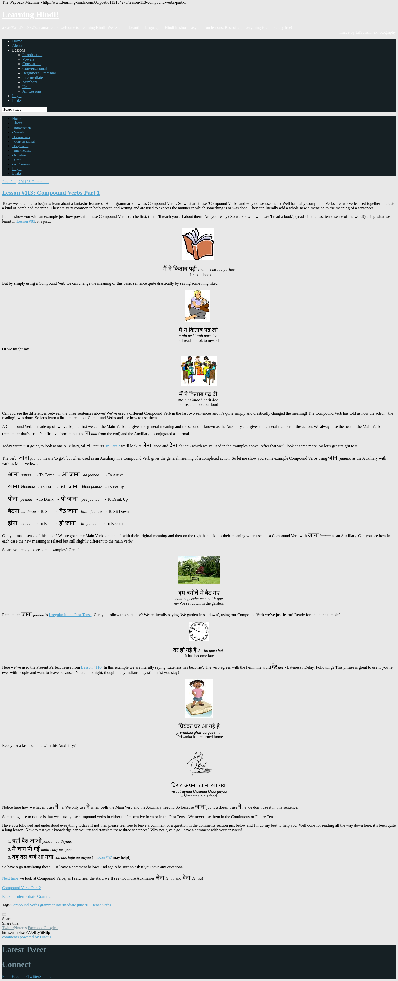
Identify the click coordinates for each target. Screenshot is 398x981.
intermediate (66, 905)
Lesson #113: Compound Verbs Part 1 (51, 192)
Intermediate (32, 77)
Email (7, 976)
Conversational (34, 68)
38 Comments (38, 182)
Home (17, 41)
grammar (47, 905)
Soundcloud (48, 976)
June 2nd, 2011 (14, 182)
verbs (106, 905)
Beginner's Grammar (39, 73)
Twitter (8, 928)
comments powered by (26, 937)
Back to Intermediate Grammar (27, 896)
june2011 (84, 905)
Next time (10, 878)
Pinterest (21, 928)
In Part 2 (113, 446)
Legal (16, 96)
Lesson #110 (91, 667)
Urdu (26, 86)
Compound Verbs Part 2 (21, 888)
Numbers (29, 82)
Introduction (32, 55)
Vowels (28, 59)
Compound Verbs (25, 905)
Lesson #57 (102, 857)
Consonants (31, 64)
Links (16, 100)
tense (97, 905)
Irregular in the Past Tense (70, 615)
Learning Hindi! (30, 14)
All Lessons (32, 91)
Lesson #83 (25, 221)
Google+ (51, 928)
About (17, 45)
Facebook (36, 928)
